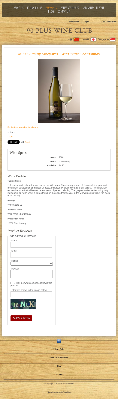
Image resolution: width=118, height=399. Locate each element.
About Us (19, 7)
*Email (14, 250)
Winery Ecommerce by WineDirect (59, 392)
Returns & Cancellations (59, 357)
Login (10, 136)
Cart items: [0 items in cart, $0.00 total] (108, 22)
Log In (86, 22)
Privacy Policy (59, 349)
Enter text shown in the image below (29, 290)
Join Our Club (34, 7)
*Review (15, 268)
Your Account (74, 22)
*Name (14, 240)
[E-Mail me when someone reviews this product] (12, 283)
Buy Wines (51, 7)
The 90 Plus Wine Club (59, 30)
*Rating (14, 261)
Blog (51, 11)
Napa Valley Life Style (93, 7)
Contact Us (64, 11)
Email (27, 142)
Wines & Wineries (70, 7)
